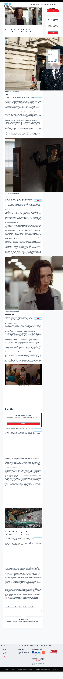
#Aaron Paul (7, 612)
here (22, 661)
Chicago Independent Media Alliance (53, 662)
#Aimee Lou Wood (13, 612)
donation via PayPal (35, 668)
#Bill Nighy (20, 614)
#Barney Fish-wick (8, 614)
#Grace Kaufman (25, 614)
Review (25, 41)
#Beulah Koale (15, 614)
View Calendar (50, 75)
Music (55, 4)
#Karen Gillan (32, 614)
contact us (25, 661)
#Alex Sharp (26, 612)
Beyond (38, 4)
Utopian (9, 676)
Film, (20, 41)
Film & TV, (22, 41)
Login (57, 676)
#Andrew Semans (32, 612)
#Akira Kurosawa (20, 612)
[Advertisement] (23, 404)
